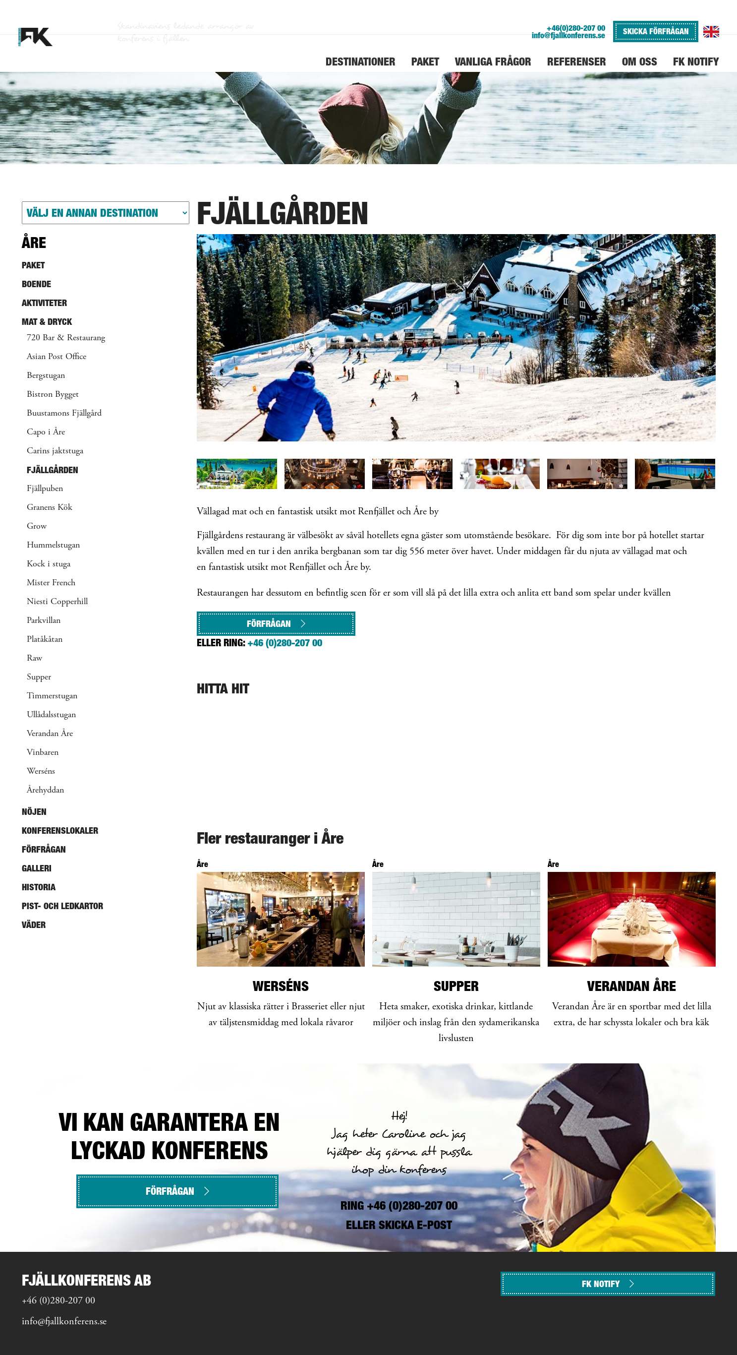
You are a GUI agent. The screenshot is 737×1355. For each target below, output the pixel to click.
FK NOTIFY (608, 1284)
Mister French (51, 583)
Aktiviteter (44, 303)
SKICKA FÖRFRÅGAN (655, 31)
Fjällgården (52, 470)
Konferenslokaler (60, 830)
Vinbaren (42, 752)
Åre (34, 242)
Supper (39, 677)
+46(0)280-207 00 (576, 28)
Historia (39, 887)
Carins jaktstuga (55, 451)
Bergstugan (46, 375)
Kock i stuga (48, 564)
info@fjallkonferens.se (568, 35)
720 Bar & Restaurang (66, 338)
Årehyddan (45, 790)
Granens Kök (49, 507)
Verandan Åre (50, 734)
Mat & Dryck (47, 321)
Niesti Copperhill (57, 602)
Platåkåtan (44, 639)
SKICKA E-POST (415, 1225)
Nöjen (34, 811)
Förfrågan (276, 623)
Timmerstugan (52, 696)
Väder (34, 925)
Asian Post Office (56, 357)
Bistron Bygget (53, 394)
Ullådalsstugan (51, 715)
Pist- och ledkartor (62, 906)
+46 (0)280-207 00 (284, 643)
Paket (33, 265)
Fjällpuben (45, 489)
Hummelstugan (53, 545)
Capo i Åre (46, 432)
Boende (36, 284)
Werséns (41, 771)
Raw (34, 658)
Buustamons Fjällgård (64, 413)
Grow (37, 526)
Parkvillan (43, 620)
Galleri (37, 868)
